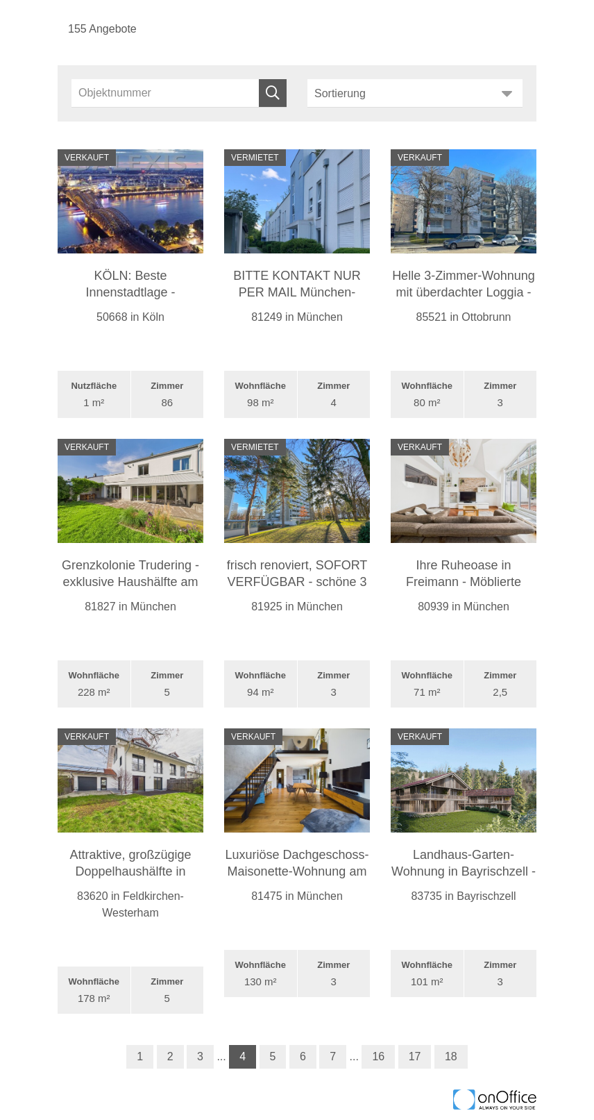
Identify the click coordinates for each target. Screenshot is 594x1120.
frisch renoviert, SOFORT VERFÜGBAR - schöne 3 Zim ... (297, 581)
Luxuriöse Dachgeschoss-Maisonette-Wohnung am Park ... (296, 871)
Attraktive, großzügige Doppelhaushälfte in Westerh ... (130, 871)
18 (451, 1056)
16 (378, 1056)
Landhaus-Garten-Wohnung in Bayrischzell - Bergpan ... (463, 871)
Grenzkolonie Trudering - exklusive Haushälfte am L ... (130, 581)
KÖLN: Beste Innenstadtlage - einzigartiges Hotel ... (130, 292)
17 (415, 1056)
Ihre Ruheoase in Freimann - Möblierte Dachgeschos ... (463, 581)
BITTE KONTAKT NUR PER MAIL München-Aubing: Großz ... (296, 292)
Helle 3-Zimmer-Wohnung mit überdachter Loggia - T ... (463, 292)
